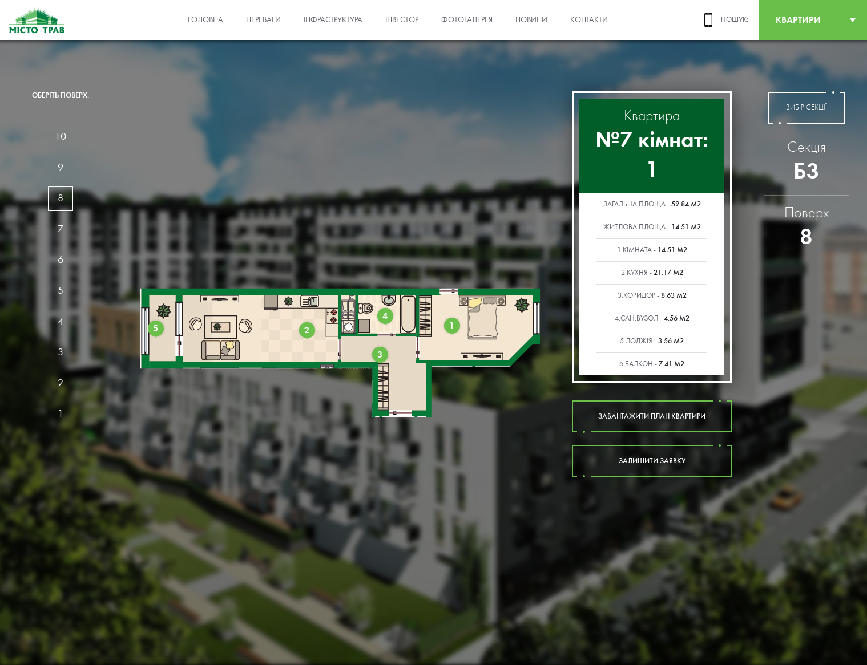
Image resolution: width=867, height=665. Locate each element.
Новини (531, 20)
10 (60, 137)
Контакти (589, 20)
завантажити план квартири (652, 416)
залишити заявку (652, 460)
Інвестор (401, 20)
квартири (798, 19)
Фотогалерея (467, 20)
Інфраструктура (333, 20)
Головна (205, 20)
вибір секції (806, 107)
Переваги (263, 20)
